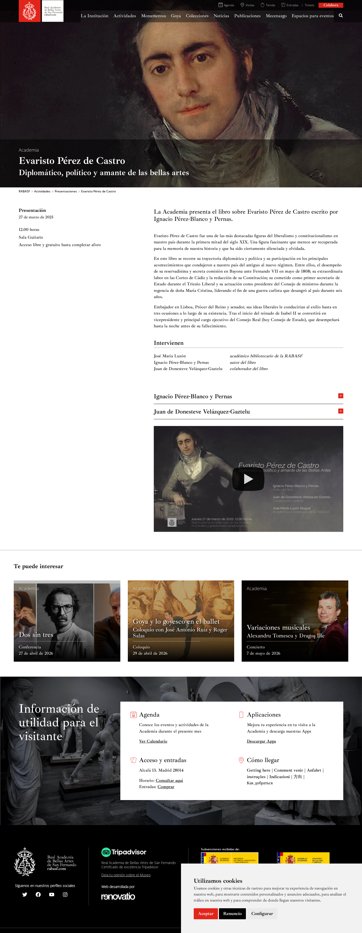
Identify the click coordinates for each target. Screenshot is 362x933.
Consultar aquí (169, 780)
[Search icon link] (341, 16)
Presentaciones (66, 191)
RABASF (24, 191)
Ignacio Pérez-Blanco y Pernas (248, 396)
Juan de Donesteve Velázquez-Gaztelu (248, 411)
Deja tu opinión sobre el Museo (126, 875)
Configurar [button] (262, 913)
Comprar (166, 786)
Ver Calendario (153, 741)
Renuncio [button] (232, 913)
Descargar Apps (261, 741)
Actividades (42, 191)
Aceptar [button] (206, 913)
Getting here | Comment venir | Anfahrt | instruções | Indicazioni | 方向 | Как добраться (285, 777)
